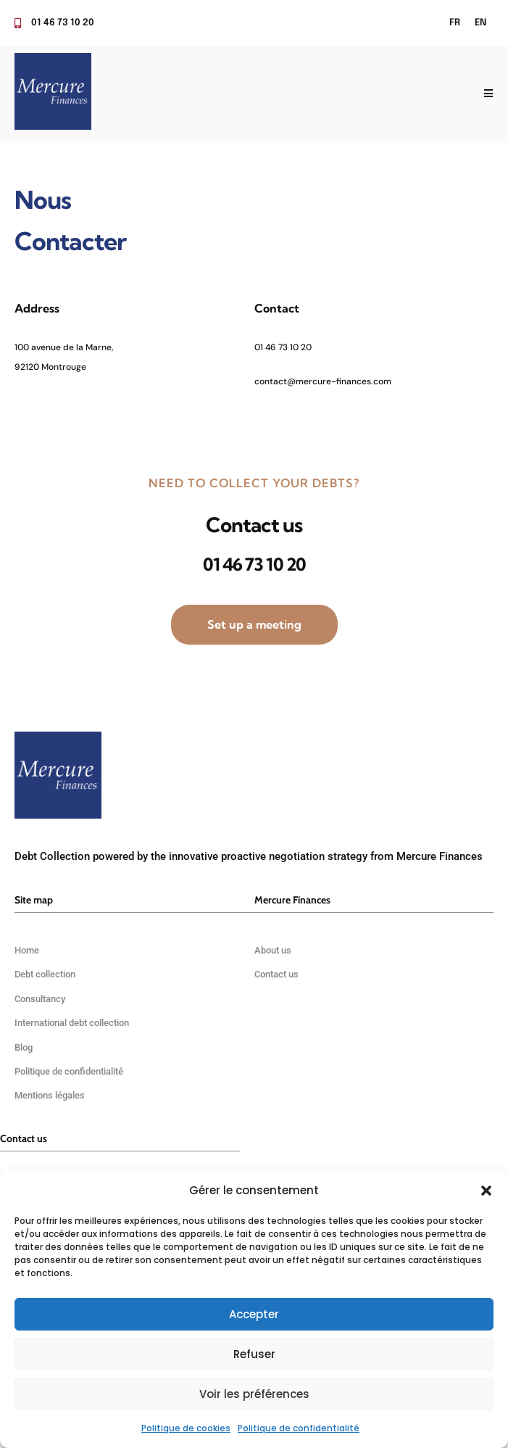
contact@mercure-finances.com (322, 381)
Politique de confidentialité (298, 1428)
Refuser (254, 1354)
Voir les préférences (254, 1394)
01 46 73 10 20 (283, 347)
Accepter (254, 1314)
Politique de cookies (185, 1428)
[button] (486, 1190)
